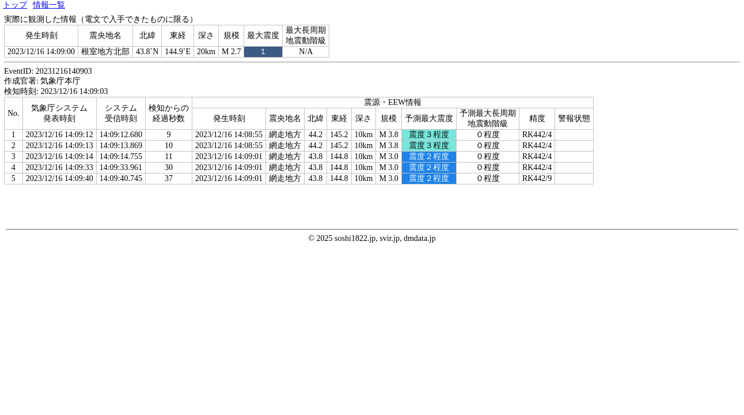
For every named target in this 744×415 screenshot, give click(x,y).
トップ (15, 5)
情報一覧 (49, 5)
